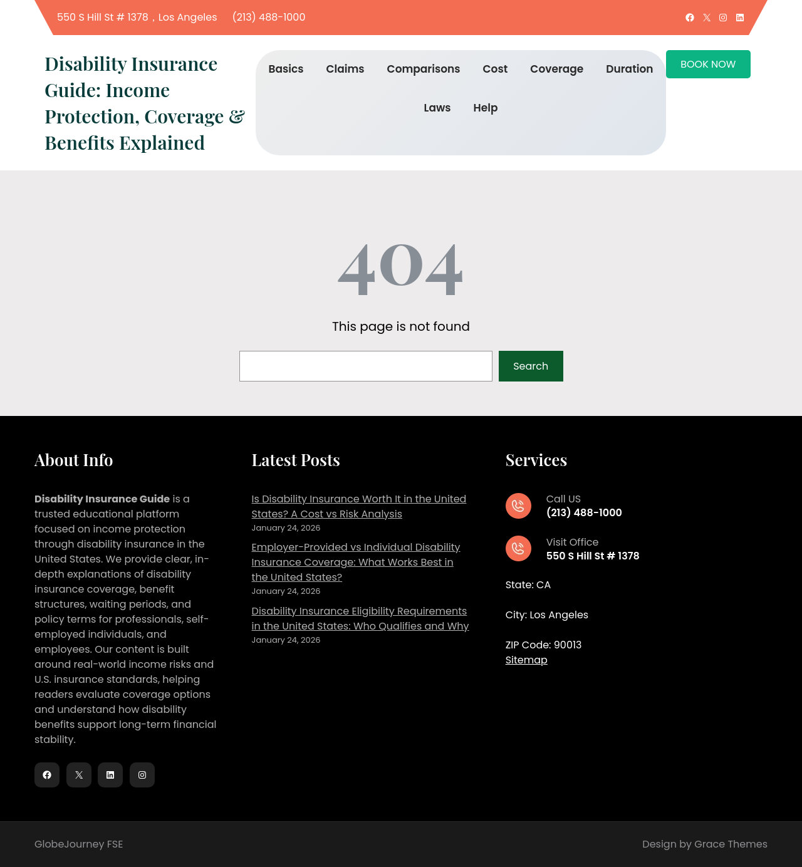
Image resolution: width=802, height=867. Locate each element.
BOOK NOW (708, 64)
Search (530, 366)
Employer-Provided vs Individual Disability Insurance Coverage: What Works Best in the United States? (356, 562)
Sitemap (527, 660)
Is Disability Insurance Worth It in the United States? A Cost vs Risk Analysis (359, 506)
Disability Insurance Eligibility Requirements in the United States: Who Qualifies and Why (360, 618)
